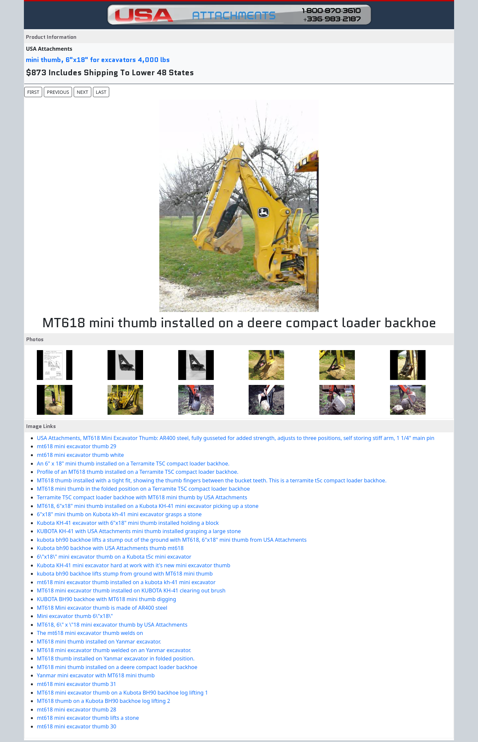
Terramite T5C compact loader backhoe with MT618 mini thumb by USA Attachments (142, 497)
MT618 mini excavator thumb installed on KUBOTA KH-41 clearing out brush (131, 590)
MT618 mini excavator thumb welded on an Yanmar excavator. (114, 650)
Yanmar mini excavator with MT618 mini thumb (96, 675)
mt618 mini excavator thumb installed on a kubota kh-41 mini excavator (126, 582)
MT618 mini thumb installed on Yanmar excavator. (99, 641)
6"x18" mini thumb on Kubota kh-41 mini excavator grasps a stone (119, 514)
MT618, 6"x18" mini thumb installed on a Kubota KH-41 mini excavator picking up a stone (148, 506)
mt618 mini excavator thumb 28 (76, 709)
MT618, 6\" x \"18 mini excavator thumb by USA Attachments (112, 624)
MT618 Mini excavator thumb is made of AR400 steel (102, 607)
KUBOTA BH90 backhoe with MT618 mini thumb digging (106, 599)
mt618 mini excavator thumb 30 (76, 726)
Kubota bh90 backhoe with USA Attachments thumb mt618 (110, 548)
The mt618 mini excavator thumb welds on (90, 633)
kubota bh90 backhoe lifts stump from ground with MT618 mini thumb (125, 573)
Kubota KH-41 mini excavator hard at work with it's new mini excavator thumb (133, 565)
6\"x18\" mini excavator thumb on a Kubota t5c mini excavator (114, 556)
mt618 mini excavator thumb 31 (76, 684)
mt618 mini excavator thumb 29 (76, 446)
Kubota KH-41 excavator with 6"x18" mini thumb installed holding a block (128, 522)
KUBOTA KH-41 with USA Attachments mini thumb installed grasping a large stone (139, 531)
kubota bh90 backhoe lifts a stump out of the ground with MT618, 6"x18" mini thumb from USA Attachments (172, 539)
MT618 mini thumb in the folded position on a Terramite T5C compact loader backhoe (143, 488)
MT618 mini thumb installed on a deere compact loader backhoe (117, 667)
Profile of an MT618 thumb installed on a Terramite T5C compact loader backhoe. (137, 471)
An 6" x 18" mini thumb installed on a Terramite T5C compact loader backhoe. (133, 463)
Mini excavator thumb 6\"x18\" (75, 616)
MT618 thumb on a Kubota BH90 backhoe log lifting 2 (103, 701)
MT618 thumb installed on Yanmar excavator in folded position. (116, 658)
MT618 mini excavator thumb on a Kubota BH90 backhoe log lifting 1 (122, 692)
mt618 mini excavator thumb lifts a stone (88, 717)
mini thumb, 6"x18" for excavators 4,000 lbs (98, 59)
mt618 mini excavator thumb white (80, 455)
